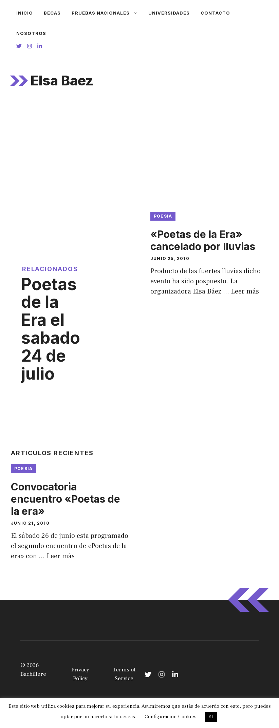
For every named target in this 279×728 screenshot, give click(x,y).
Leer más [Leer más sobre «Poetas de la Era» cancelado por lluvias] (245, 291)
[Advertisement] (139, 154)
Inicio (24, 13)
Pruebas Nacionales (107, 13)
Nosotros (31, 33)
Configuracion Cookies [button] (171, 716)
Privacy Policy (80, 674)
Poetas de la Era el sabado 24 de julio (50, 329)
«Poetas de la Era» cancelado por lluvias (202, 240)
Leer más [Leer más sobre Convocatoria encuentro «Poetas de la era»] (60, 556)
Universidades (169, 13)
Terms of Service (124, 674)
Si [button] (211, 717)
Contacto (215, 13)
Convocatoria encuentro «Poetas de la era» (65, 499)
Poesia (163, 216)
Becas (52, 13)
